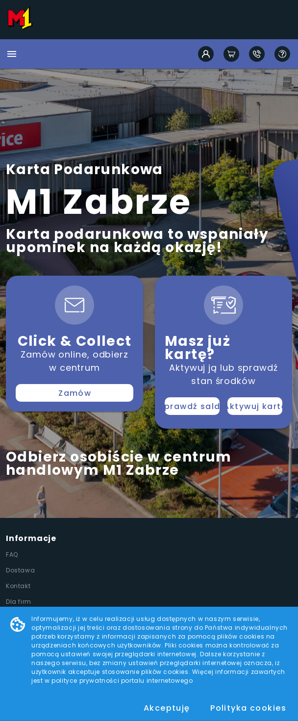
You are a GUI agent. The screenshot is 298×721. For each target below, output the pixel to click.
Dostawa (20, 570)
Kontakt (18, 586)
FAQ (12, 554)
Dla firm (18, 601)
